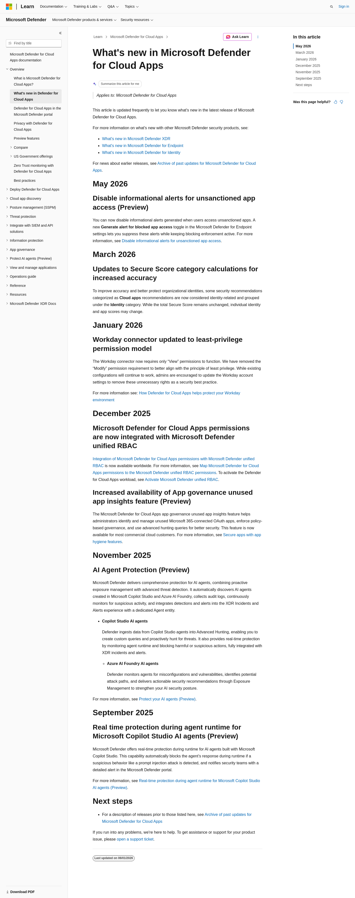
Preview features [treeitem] (26, 138)
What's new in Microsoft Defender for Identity (141, 152)
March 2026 (305, 53)
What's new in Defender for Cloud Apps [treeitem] (36, 96)
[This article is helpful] (335, 102)
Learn (98, 37)
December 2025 (308, 66)
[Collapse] (60, 33)
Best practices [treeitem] (25, 181)
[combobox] (34, 43)
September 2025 (308, 78)
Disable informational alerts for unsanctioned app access (171, 241)
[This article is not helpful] (341, 102)
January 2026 (306, 59)
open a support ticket (135, 839)
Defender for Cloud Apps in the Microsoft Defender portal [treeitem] (37, 111)
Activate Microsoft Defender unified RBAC (181, 479)
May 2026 (303, 46)
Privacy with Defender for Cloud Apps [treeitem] (33, 126)
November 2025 (308, 72)
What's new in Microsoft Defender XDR (136, 139)
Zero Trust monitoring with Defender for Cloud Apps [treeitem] (34, 169)
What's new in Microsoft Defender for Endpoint (142, 146)
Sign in (343, 6)
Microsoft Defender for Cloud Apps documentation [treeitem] (32, 57)
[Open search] (332, 6)
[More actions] (258, 37)
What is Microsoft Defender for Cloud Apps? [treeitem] (37, 81)
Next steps (304, 85)
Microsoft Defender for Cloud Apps (136, 37)
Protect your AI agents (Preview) (167, 699)
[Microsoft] (9, 6)
